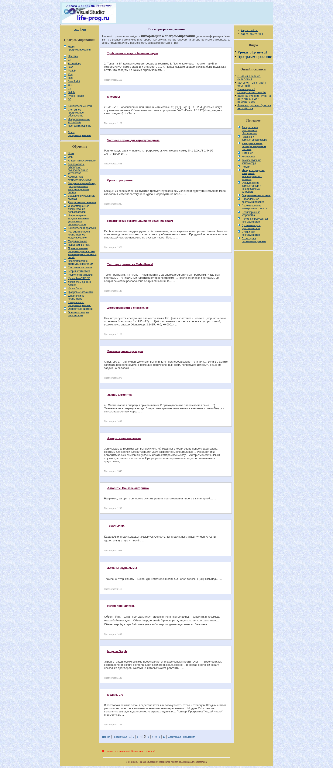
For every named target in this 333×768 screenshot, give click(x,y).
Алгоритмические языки (82, 160)
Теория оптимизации (80, 274)
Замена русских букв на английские (254, 107)
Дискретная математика (82, 202)
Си (69, 59)
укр (84, 29)
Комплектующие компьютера (251, 162)
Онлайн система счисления (249, 78)
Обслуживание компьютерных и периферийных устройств (251, 187)
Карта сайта (249, 30)
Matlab (72, 70)
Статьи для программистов (251, 233)
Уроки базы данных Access (79, 283)
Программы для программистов (251, 227)
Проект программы (120, 180)
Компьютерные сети (80, 106)
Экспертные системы (80, 308)
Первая (106, 737)
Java (70, 67)
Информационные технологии (79, 121)
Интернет (247, 152)
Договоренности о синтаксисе (127, 307)
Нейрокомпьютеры (79, 244)
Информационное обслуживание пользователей (78, 209)
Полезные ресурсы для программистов (255, 220)
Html (70, 77)
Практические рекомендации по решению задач (140, 220)
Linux (71, 153)
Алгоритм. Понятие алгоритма (128, 488)
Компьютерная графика (82, 228)
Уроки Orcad (75, 288)
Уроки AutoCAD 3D (79, 278)
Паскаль (73, 56)
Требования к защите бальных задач (132, 53)
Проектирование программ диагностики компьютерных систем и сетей (82, 253)
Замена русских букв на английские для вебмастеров (254, 98)
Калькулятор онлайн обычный (251, 84)
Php (70, 74)
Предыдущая (120, 737)
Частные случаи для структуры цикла (133, 140)
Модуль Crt (115, 694)
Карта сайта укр (252, 33)
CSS (70, 85)
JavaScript (74, 81)
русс (76, 29)
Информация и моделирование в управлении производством (78, 220)
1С (69, 99)
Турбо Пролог (76, 95)
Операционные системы (256, 195)
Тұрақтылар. (116, 525)
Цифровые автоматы (80, 292)
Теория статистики (79, 271)
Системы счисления (80, 267)
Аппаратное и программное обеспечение (250, 130)
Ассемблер (74, 63)
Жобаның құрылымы (122, 567)
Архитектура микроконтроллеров (80, 178)
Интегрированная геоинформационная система (254, 146)
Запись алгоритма (119, 394)
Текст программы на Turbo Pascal (130, 264)
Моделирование (77, 241)
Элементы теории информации (78, 314)
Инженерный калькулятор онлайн (251, 91)
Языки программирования (79, 48)
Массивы (113, 96)
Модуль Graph (117, 651)
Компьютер (248, 156)
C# (69, 88)
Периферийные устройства (251, 214)
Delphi (71, 92)
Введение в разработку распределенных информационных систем (82, 188)
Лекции (246, 166)
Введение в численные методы (81, 197)
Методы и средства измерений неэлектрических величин (253, 175)
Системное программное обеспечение (76, 112)
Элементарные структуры (125, 351)
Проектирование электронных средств (254, 207)
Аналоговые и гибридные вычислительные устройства (78, 169)
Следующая (174, 737)
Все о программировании (79, 134)
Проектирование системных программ (80, 262)
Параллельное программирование (253, 200)
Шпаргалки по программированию (79, 304)
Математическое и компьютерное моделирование (79, 234)
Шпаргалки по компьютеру (76, 297)
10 (164, 737)
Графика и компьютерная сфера (254, 138)
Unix (70, 157)
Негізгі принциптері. (121, 605)
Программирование (79, 125)
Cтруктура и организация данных (254, 240)
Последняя (189, 737)
